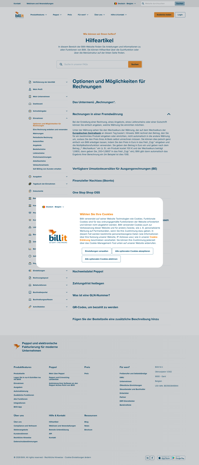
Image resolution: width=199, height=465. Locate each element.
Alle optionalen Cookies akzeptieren (132, 251)
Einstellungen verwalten (96, 251)
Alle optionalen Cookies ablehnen (101, 258)
